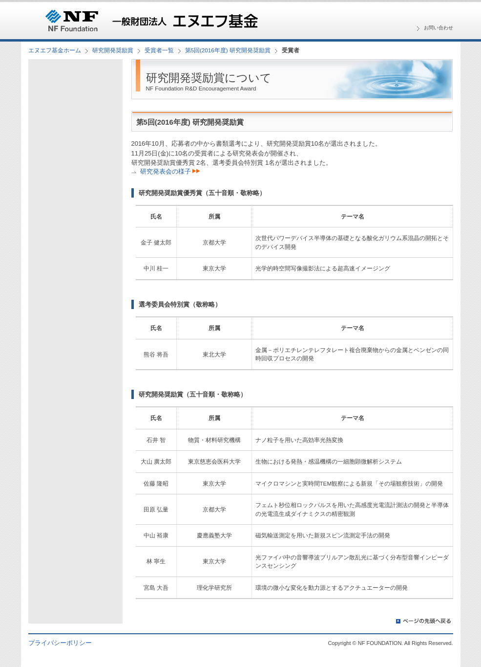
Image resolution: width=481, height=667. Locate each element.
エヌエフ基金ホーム (54, 50)
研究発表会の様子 (170, 171)
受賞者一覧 (159, 50)
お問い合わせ (438, 27)
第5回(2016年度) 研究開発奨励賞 (228, 50)
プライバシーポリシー (60, 642)
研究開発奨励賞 (112, 50)
